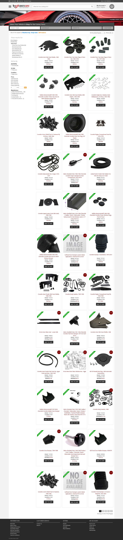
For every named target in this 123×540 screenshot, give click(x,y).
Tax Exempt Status (14, 528)
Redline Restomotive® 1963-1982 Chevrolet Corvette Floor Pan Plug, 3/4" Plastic (74, 136)
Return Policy (13, 525)
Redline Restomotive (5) (17, 93)
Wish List (91, 527)
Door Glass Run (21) (17, 48)
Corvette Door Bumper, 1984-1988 (48, 450)
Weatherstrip (26, 32)
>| (111, 511)
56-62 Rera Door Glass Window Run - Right (74, 371)
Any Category (14, 40)
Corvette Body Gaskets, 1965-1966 (74, 294)
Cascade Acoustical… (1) (17, 98)
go (25, 87)
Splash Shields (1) (16, 55)
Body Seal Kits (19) (16, 50)
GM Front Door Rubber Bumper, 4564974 (101, 450)
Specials (65, 527)
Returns (38, 525)
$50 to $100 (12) (15, 83)
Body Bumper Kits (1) (17, 57)
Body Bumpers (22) (16, 47)
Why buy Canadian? (14, 530)
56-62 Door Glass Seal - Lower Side (48, 332)
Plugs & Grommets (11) (17, 52)
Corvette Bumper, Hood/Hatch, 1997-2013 (101, 254)
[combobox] (25, 27)
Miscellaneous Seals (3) (17, 53)
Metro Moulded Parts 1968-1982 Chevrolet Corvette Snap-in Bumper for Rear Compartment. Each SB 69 (74, 175)
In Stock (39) (14, 65)
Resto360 (12, 523)
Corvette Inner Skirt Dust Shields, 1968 (101, 332)
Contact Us (20, 1)
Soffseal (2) (14, 95)
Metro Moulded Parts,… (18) (18, 92)
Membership (92, 530)
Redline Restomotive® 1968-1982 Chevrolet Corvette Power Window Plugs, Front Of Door (101, 215)
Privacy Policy (13, 533)
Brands (64, 523)
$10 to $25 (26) (14, 80)
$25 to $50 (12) (14, 82)
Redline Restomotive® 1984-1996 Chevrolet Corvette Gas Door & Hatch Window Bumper (49, 256)
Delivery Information (15, 532)
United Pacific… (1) (16, 97)
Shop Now (107, 28)
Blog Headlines (66, 528)
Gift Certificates (66, 525)
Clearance (14, 70)
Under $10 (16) (14, 78)
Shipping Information (15, 527)
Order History (92, 525)
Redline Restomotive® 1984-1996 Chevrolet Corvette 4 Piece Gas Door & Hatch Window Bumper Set (48, 96)
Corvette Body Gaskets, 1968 (101, 409)
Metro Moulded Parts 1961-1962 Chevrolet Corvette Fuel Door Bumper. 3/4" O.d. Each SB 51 (74, 333)
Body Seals (34, 32)
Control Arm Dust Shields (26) (19, 45)
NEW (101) (14, 74)
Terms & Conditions (14, 535)
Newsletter (91, 528)
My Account (92, 523)
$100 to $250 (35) (15, 85)
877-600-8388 (12, 1)
